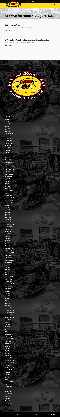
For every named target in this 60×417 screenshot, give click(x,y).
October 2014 (8, 365)
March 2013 (8, 401)
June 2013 (7, 398)
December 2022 (9, 138)
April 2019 (7, 243)
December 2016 (9, 310)
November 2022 (9, 141)
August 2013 (8, 394)
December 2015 (9, 339)
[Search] (54, 414)
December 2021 (9, 167)
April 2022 (7, 157)
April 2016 (7, 329)
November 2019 (9, 227)
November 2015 (9, 341)
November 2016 (9, 313)
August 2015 (8, 344)
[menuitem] (54, 414)
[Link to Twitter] (49, 414)
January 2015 (8, 358)
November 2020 (9, 198)
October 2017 (8, 286)
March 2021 (8, 188)
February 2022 (9, 162)
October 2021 (8, 172)
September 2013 (9, 391)
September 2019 (9, 231)
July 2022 (7, 150)
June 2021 (7, 181)
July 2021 (7, 179)
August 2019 (8, 234)
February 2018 (9, 277)
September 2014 (9, 367)
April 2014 (7, 377)
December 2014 (9, 360)
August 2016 (8, 320)
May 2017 (7, 298)
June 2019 (7, 238)
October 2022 (9, 143)
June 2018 (7, 267)
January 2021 (8, 193)
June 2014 (7, 375)
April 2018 (7, 272)
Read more (9, 30)
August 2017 (8, 291)
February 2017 (9, 305)
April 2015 (7, 353)
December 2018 (9, 253)
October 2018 (8, 258)
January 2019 (8, 250)
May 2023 (7, 126)
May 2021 (7, 184)
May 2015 (7, 351)
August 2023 (8, 119)
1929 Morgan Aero (12, 25)
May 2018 (7, 270)
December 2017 (9, 281)
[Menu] (54, 4)
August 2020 (8, 205)
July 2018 (7, 265)
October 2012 (8, 403)
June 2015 (7, 348)
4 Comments (16, 42)
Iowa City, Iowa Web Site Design (30, 414)
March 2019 (8, 246)
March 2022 (8, 160)
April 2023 (7, 129)
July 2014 (7, 372)
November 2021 (9, 169)
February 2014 (9, 382)
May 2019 (7, 241)
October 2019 (8, 229)
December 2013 (9, 387)
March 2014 (8, 379)
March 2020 (8, 217)
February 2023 (9, 133)
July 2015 (7, 346)
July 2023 (7, 121)
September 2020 (9, 203)
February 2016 (9, 334)
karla (33, 27)
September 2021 (9, 174)
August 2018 (8, 262)
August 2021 (8, 176)
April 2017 (7, 301)
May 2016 (7, 327)
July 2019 (7, 236)
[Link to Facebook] (51, 414)
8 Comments (16, 27)
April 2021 (7, 186)
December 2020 (9, 196)
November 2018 (9, 255)
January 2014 (8, 384)
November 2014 (9, 363)
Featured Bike (25, 27)
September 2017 (9, 289)
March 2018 (8, 274)
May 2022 (7, 155)
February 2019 (9, 248)
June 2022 (8, 153)
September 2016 (9, 317)
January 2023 (8, 136)
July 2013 (7, 396)
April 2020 (7, 215)
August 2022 (8, 148)
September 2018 (9, 260)
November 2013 (9, 389)
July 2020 (7, 207)
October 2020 (9, 200)
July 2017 (7, 293)
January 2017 (8, 308)
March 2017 (8, 303)
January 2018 (8, 279)
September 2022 (9, 145)
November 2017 (9, 284)
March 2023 (8, 131)
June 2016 (7, 324)
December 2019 (9, 224)
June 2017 (7, 296)
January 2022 (8, 164)
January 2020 (8, 222)
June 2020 (8, 210)
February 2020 (9, 219)
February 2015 (9, 356)
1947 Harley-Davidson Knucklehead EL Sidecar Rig (27, 40)
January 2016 (8, 336)
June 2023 (8, 124)
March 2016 (8, 332)
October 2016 (8, 315)
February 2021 (9, 191)
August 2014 (8, 370)
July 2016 (7, 322)
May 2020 (7, 212)
